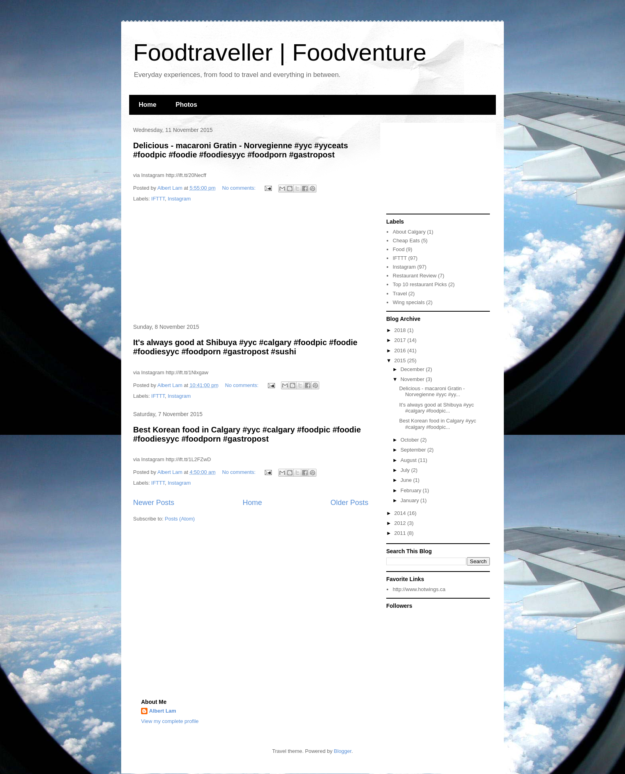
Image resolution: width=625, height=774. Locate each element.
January (411, 500)
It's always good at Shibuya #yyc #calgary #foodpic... (436, 408)
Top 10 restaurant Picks (420, 284)
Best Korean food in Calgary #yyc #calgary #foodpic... (437, 424)
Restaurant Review (414, 276)
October (411, 440)
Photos (186, 104)
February (412, 490)
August (409, 460)
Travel (400, 294)
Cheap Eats (406, 241)
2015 (400, 360)
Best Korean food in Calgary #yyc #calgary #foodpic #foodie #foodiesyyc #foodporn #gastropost (247, 434)
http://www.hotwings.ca (419, 589)
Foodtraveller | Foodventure (279, 52)
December (413, 369)
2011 (400, 533)
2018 (400, 330)
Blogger (343, 751)
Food (399, 249)
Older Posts (349, 503)
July (406, 470)
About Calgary (409, 232)
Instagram (179, 199)
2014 (400, 513)
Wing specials (409, 302)
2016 (400, 351)
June (407, 480)
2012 (400, 523)
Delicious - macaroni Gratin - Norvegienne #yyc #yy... (432, 391)
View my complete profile (170, 721)
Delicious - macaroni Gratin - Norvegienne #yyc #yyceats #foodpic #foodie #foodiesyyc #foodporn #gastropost (240, 150)
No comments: (239, 188)
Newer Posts (153, 503)
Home (147, 104)
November (413, 379)
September (414, 450)
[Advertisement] (251, 263)
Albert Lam (162, 711)
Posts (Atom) (180, 519)
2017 (400, 340)
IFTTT (158, 199)
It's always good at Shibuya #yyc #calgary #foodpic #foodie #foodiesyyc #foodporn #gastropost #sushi (245, 347)
